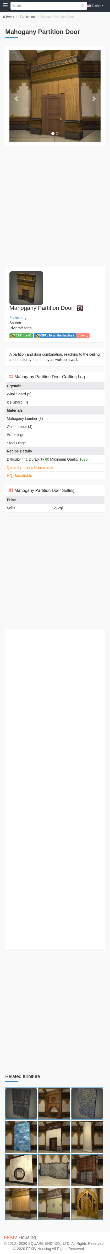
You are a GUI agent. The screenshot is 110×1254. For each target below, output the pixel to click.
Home (9, 16)
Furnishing (27, 16)
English (95, 5)
